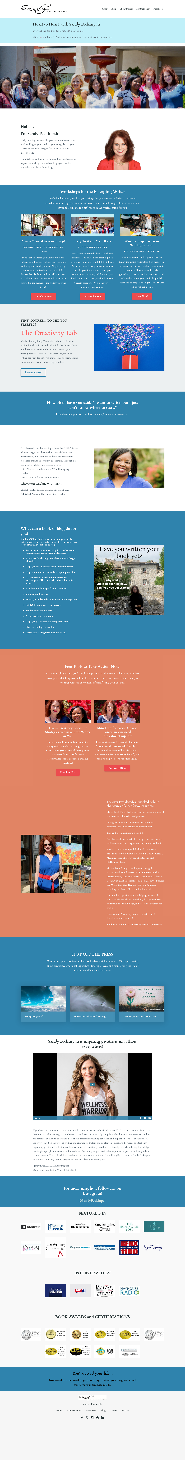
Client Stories (126, 8)
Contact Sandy (143, 8)
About (105, 8)
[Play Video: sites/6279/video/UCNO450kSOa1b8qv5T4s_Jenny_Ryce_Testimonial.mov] (92, 1084)
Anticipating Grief (33, 1016)
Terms (113, 1444)
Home (59, 1444)
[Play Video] (35, 1118)
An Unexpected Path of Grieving (90, 1016)
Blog (113, 8)
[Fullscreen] (149, 1118)
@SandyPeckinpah (92, 1232)
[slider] (90, 1118)
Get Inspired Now (117, 768)
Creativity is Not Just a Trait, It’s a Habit (142, 1016)
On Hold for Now (43, 296)
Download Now (68, 772)
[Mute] (139, 1118)
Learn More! (142, 296)
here (41, 37)
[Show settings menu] (144, 1118)
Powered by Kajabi (92, 1436)
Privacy (125, 1444)
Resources (158, 8)
